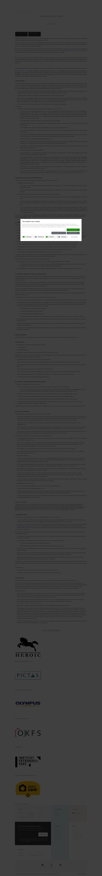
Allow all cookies (73, 229)
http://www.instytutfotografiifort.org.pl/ (25, 775)
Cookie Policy (41, 855)
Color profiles (75, 838)
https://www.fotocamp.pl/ (21, 804)
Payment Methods (22, 817)
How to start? (75, 831)
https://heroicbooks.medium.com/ (23, 661)
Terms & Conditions (32, 855)
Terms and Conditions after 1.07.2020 (21, 34)
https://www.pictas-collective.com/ (24, 690)
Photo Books (57, 829)
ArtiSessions (57, 815)
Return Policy (21, 812)
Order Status (31, 817)
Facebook (42, 866)
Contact (30, 852)
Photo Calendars (58, 834)
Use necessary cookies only (58, 233)
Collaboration (21, 855)
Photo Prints (57, 831)
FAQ (73, 829)
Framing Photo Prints (77, 834)
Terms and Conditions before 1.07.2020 (34, 34)
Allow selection (73, 233)
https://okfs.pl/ (18, 747)
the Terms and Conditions (43, 873)
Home (16, 11)
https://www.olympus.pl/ (21, 718)
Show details (74, 237)
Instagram (51, 866)
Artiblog (56, 812)
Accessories (57, 838)
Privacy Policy (41, 852)
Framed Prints (57, 836)
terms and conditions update (27, 11)
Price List (40, 817)
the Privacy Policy (55, 873)
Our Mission (21, 852)
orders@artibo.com (78, 813)
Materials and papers (77, 836)
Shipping (40, 812)
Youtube (60, 866)
